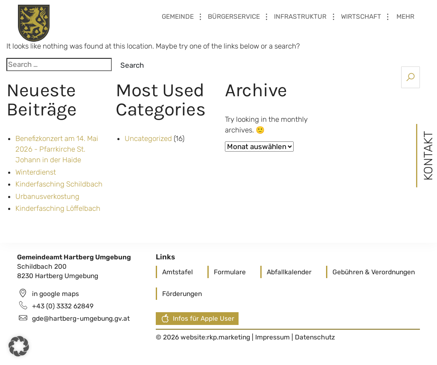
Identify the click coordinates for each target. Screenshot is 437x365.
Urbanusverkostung (47, 196)
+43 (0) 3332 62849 (62, 306)
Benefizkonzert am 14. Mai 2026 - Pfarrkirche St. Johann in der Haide (56, 149)
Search (132, 65)
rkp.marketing (228, 337)
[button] (19, 346)
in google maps (55, 294)
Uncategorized (148, 138)
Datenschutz (315, 337)
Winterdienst (35, 172)
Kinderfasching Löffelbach (57, 208)
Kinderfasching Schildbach (58, 184)
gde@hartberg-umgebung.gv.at (81, 318)
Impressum (273, 337)
